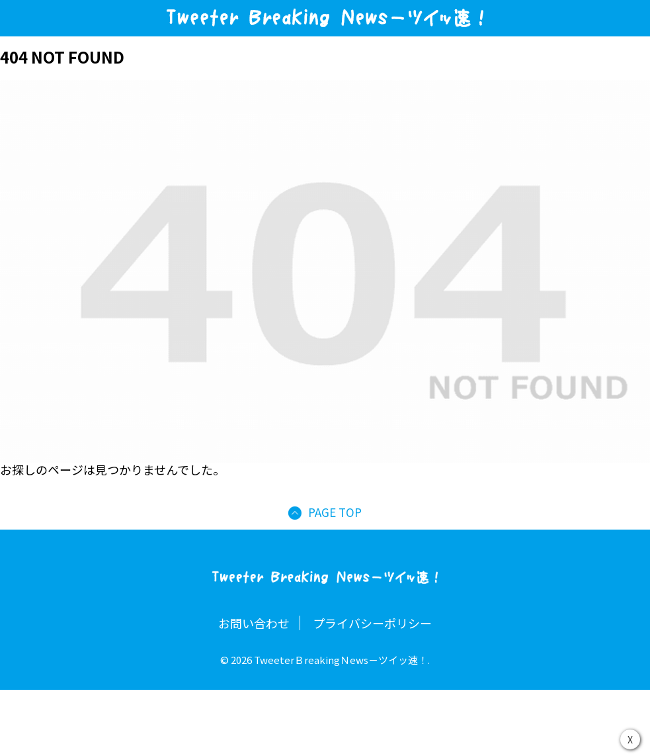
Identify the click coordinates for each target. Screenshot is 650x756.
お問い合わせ (254, 623)
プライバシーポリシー (372, 623)
